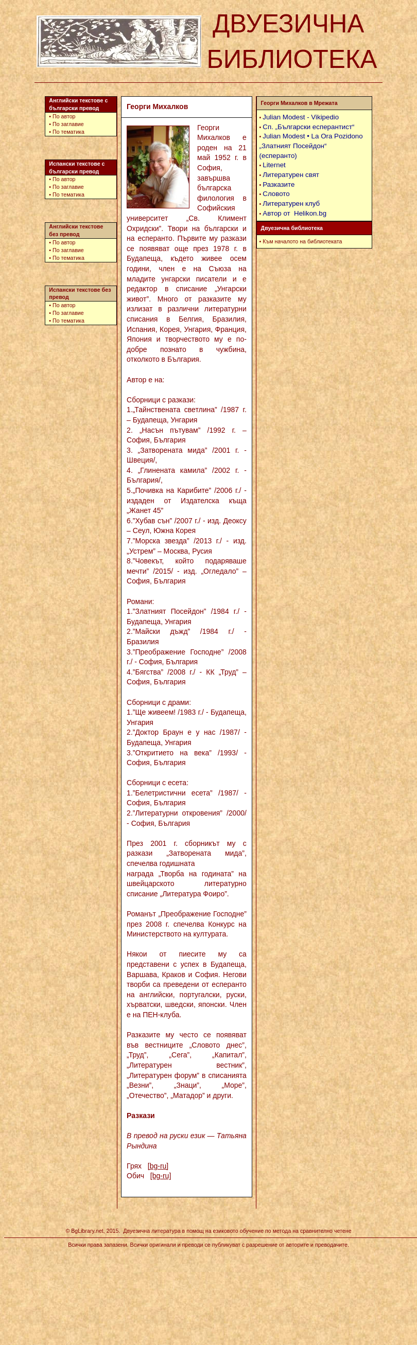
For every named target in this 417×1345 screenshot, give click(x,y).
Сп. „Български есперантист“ (308, 127)
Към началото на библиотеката (302, 241)
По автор (64, 116)
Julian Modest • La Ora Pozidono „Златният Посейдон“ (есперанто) (311, 145)
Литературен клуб (291, 203)
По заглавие (68, 124)
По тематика (68, 132)
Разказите (278, 184)
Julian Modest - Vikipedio (301, 117)
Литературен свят (291, 175)
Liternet (274, 165)
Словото (276, 194)
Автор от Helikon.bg (294, 213)
